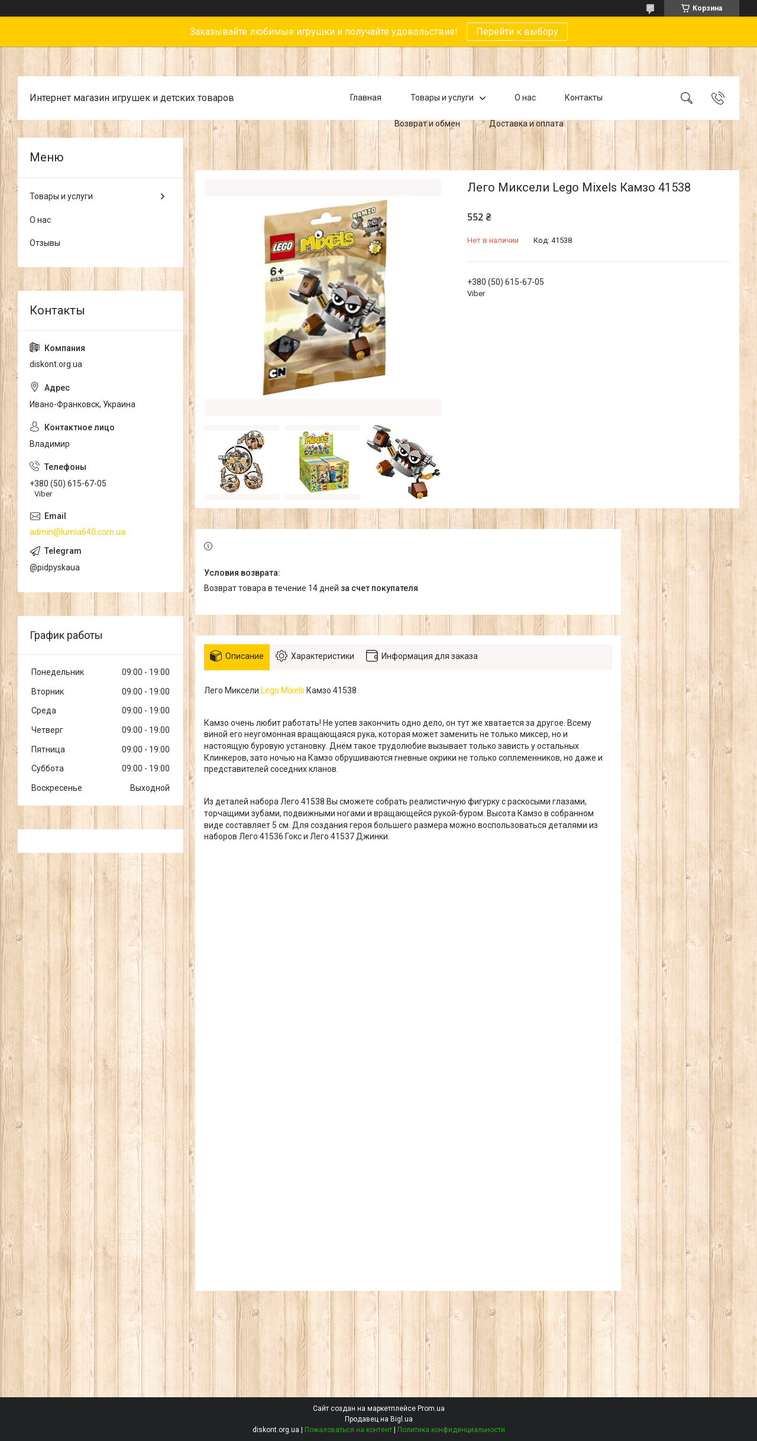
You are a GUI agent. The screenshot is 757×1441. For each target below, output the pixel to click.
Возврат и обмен (427, 123)
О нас (525, 97)
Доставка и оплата (526, 123)
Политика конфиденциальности (451, 1430)
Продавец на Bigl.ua (379, 1419)
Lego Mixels (283, 690)
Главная (365, 97)
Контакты (584, 97)
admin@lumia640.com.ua (77, 532)
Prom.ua (431, 1408)
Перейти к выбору (517, 31)
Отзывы (45, 243)
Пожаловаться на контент (348, 1430)
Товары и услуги (442, 97)
